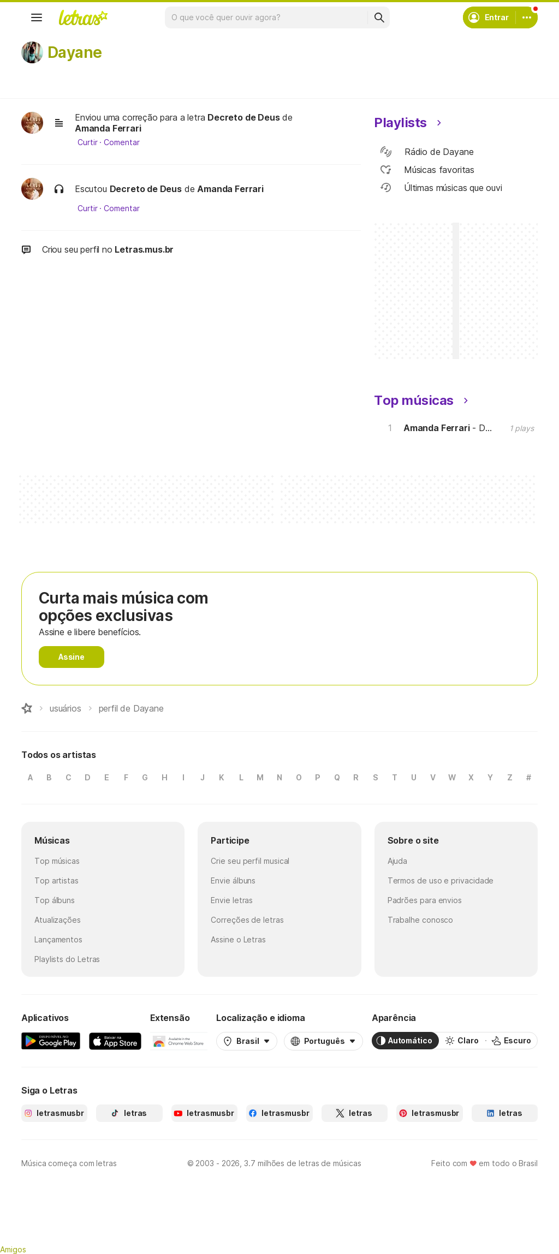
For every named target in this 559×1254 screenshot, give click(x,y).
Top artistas (56, 880)
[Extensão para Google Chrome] (178, 1040)
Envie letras (232, 900)
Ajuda (398, 860)
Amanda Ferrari (108, 128)
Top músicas (57, 860)
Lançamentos (58, 939)
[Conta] (527, 17)
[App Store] (115, 1040)
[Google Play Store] (50, 1040)
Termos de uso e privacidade (441, 880)
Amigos (13, 1249)
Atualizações (57, 919)
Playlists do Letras (67, 959)
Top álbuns (54, 900)
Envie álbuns (233, 880)
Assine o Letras (238, 939)
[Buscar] (379, 17)
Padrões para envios (425, 900)
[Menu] (36, 17)
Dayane (74, 52)
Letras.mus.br (144, 249)
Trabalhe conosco (421, 919)
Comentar (121, 142)
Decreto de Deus (243, 117)
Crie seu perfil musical (250, 860)
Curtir (88, 142)
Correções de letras (247, 919)
